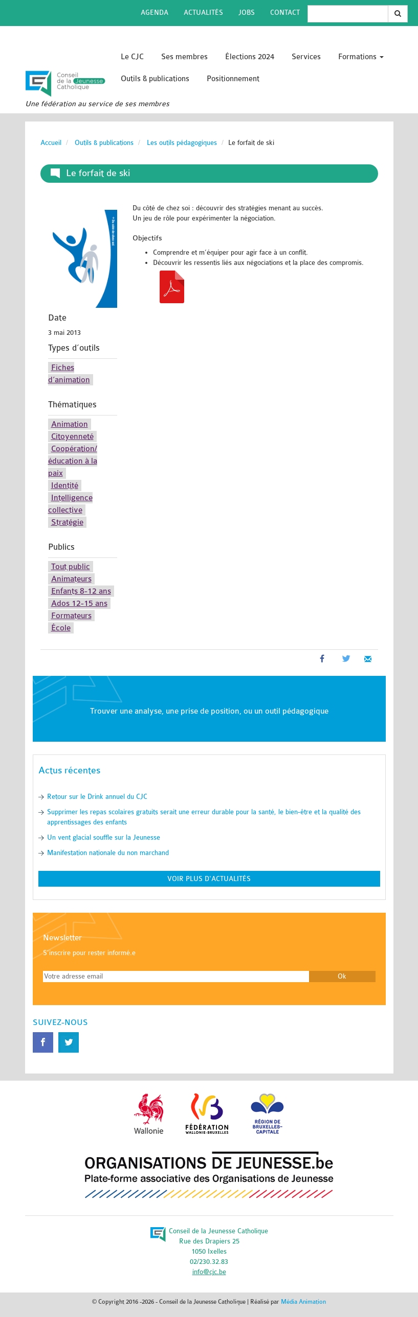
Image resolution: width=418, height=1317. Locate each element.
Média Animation (303, 1301)
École (61, 627)
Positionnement (233, 79)
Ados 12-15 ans (79, 603)
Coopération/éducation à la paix (72, 461)
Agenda (154, 12)
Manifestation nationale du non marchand (108, 853)
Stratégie (67, 522)
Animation (69, 424)
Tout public (70, 566)
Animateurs (71, 578)
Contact (285, 12)
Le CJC (132, 57)
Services (306, 57)
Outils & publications (155, 79)
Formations (361, 57)
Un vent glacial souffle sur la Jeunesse (103, 837)
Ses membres (184, 57)
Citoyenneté (72, 436)
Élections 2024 (249, 57)
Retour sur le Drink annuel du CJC (97, 796)
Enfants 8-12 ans (81, 591)
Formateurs (71, 615)
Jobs (246, 12)
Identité (64, 485)
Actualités (203, 12)
